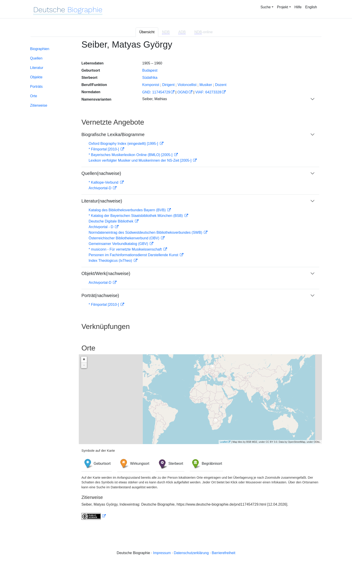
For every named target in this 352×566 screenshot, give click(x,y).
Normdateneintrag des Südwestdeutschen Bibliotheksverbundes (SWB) (146, 232)
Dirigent (168, 85)
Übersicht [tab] (147, 32)
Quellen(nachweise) (101, 173)
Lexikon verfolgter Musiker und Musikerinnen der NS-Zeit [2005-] (140, 160)
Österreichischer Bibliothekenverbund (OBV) (124, 238)
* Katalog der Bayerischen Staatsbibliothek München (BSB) (136, 216)
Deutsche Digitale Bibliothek (111, 221)
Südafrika (149, 77)
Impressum (162, 553)
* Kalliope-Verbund (104, 182)
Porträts (36, 86)
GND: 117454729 (156, 92)
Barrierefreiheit (223, 553)
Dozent (221, 85)
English (311, 7)
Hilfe (298, 7)
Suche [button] (265, 7)
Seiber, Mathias (154, 99)
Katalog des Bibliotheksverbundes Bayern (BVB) (128, 210)
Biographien (39, 49)
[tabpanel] (176, 282)
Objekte (36, 77)
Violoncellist (187, 85)
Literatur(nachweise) (101, 200)
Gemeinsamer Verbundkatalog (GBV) (119, 244)
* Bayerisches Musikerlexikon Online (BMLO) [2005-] (131, 155)
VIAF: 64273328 (208, 92)
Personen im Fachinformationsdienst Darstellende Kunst (134, 255)
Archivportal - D (101, 227)
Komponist (150, 85)
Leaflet (223, 441)
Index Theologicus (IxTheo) (111, 260)
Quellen (36, 58)
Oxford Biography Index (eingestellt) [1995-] (124, 143)
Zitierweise (38, 105)
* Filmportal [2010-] (104, 149)
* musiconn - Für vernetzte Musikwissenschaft (126, 249)
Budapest (149, 70)
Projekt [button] (282, 7)
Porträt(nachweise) (100, 295)
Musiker (206, 85)
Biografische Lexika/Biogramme (113, 134)
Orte (33, 96)
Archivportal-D (100, 188)
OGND (182, 92)
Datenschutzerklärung (191, 553)
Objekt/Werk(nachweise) (105, 273)
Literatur (36, 68)
